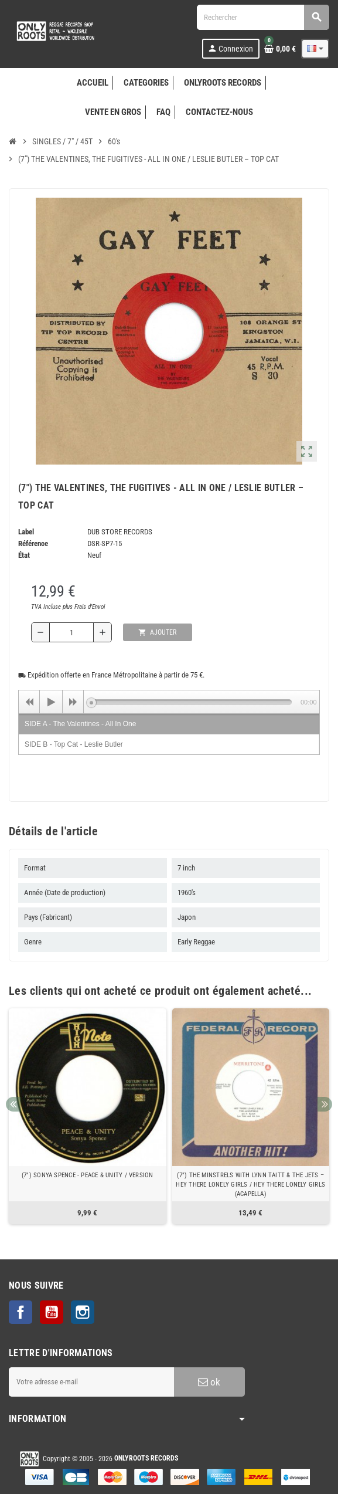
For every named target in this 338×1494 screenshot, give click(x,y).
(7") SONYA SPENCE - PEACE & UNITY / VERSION (87, 1175)
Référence (33, 543)
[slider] (191, 702)
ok (209, 1382)
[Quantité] (71, 632)
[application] (169, 701)
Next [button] (324, 1104)
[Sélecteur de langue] (315, 48)
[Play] (51, 702)
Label (26, 531)
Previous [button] (13, 1104)
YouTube (51, 1312)
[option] (87, 1116)
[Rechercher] (263, 17)
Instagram (82, 1312)
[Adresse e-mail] (91, 1382)
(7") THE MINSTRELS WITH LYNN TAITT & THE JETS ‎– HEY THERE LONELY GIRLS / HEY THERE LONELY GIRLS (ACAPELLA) (250, 1184)
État (24, 555)
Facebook (20, 1312)
